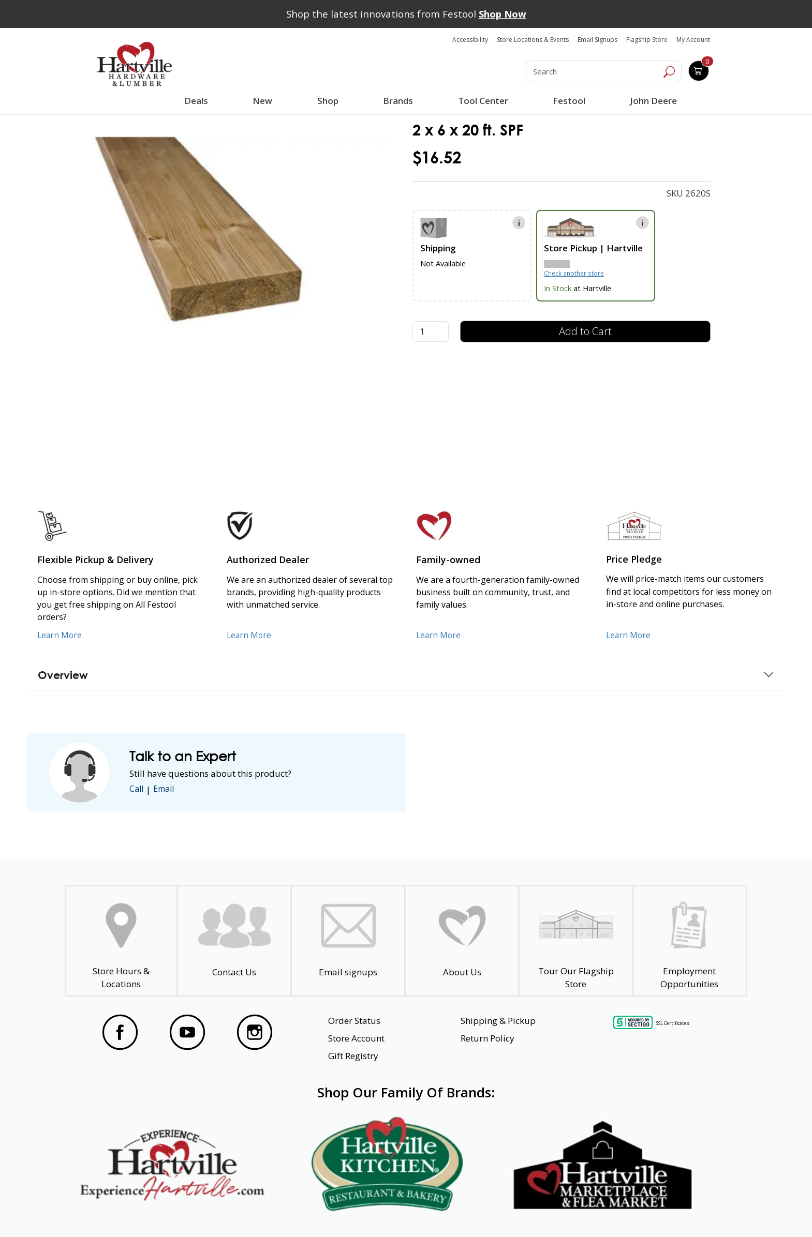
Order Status (354, 1021)
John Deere (652, 101)
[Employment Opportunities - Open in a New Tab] (689, 940)
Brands (397, 101)
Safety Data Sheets (374, 1210)
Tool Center (482, 101)
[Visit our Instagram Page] (255, 1032)
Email (167, 789)
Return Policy (487, 1038)
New (262, 100)
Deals (198, 102)
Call (137, 789)
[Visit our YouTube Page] (187, 1032)
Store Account (356, 1038)
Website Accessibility (135, 1210)
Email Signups (597, 39)
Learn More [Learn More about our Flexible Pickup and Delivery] (60, 635)
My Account (693, 39)
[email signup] (348, 940)
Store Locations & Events (533, 39)
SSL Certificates (672, 1023)
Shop (330, 102)
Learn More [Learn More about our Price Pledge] (629, 635)
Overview (63, 675)
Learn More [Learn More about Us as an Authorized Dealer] (250, 635)
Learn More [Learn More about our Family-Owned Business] (439, 635)
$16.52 (436, 157)
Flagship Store (647, 39)
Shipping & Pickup (498, 1021)
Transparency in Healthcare (515, 1210)
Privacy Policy (255, 1210)
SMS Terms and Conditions (667, 1210)
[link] (222, 254)
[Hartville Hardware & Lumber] (134, 64)
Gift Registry (353, 1056)
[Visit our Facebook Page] (120, 1032)
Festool (568, 101)
